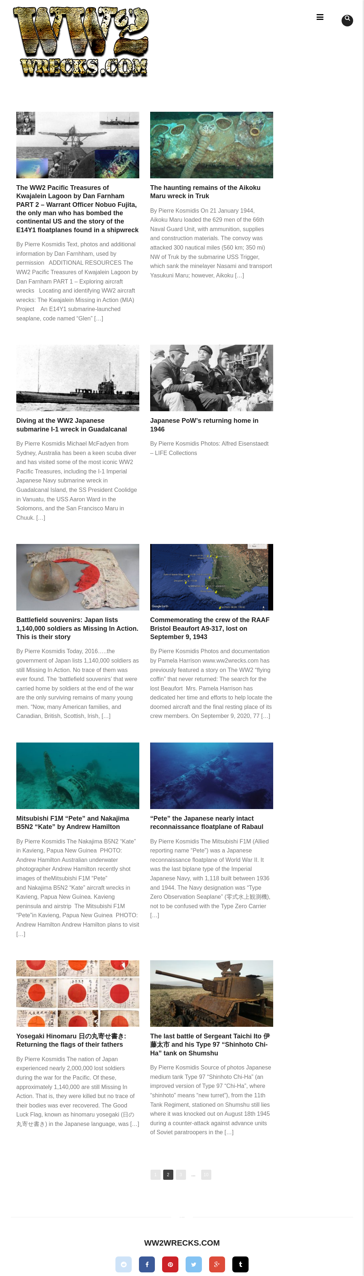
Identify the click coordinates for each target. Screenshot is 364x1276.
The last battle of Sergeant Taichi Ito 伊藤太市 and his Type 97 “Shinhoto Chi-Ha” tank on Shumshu (210, 1045)
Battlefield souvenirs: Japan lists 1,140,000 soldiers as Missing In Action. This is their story (77, 628)
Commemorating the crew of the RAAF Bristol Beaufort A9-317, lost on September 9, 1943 (210, 628)
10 (206, 1174)
